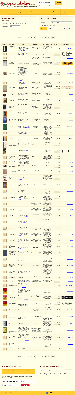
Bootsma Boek (70, 146)
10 (48, 37)
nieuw (51, 6)
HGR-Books (70, 282)
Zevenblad (71, 179)
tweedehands (43, 6)
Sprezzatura (70, 95)
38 (53, 37)
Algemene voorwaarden (56, 392)
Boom (72, 158)
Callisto (71, 324)
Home (10, 12)
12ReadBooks (70, 50)
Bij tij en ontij (70, 254)
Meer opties (53, 28)
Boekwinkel (66, 45)
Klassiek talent (70, 199)
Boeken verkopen (30, 12)
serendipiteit (70, 350)
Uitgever (35, 45)
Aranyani (71, 167)
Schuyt (71, 186)
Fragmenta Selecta (69, 286)
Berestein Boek (70, 192)
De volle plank (70, 59)
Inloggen (64, 12)
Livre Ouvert (70, 338)
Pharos (71, 210)
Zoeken (58, 2)
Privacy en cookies (65, 392)
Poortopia (71, 121)
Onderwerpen (41, 12)
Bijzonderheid (47, 44)
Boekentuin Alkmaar (68, 108)
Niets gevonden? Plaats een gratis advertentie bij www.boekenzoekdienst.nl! (18, 373)
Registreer (68, 372)
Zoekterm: (42, 22)
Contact (71, 392)
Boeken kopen (18, 12)
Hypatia (71, 101)
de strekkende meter (68, 134)
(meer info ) (27, 51)
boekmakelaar (70, 292)
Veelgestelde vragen (53, 12)
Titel (22, 45)
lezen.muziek (70, 128)
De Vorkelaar (70, 115)
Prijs (55, 45)
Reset (67, 28)
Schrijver (11, 45)
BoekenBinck (70, 75)
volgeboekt (70, 84)
